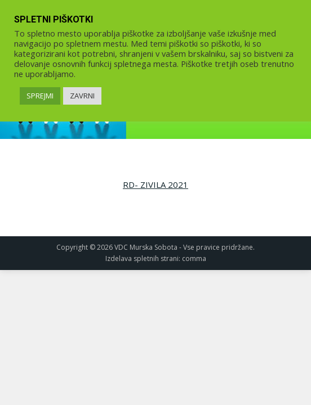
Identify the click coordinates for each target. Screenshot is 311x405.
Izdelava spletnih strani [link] (142, 258)
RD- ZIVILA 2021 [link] (155, 184)
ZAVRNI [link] (82, 96)
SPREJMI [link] (40, 96)
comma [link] (194, 258)
